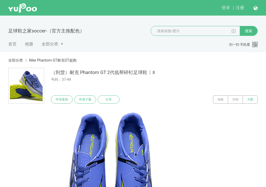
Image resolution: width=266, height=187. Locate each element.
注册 (240, 7)
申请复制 (62, 99)
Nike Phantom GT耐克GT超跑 (52, 60)
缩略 (220, 99)
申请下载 (85, 99)
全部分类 (50, 44)
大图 (250, 99)
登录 (226, 7)
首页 (12, 44)
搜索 (248, 31)
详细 (235, 99)
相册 (29, 44)
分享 (108, 99)
